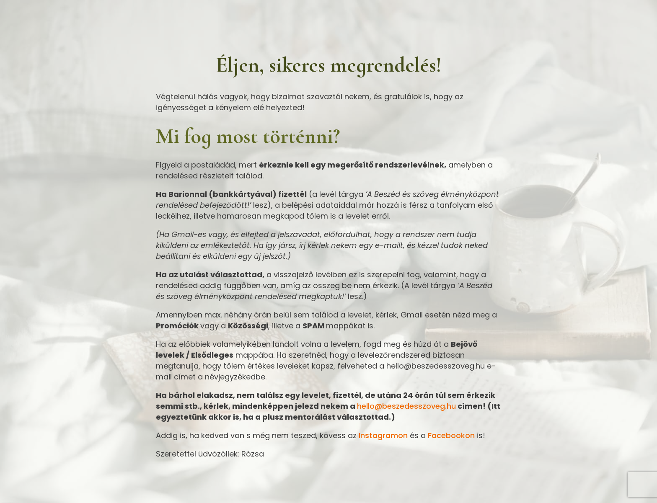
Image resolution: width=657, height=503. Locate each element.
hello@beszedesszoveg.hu (406, 406)
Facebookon (451, 435)
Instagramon (383, 435)
